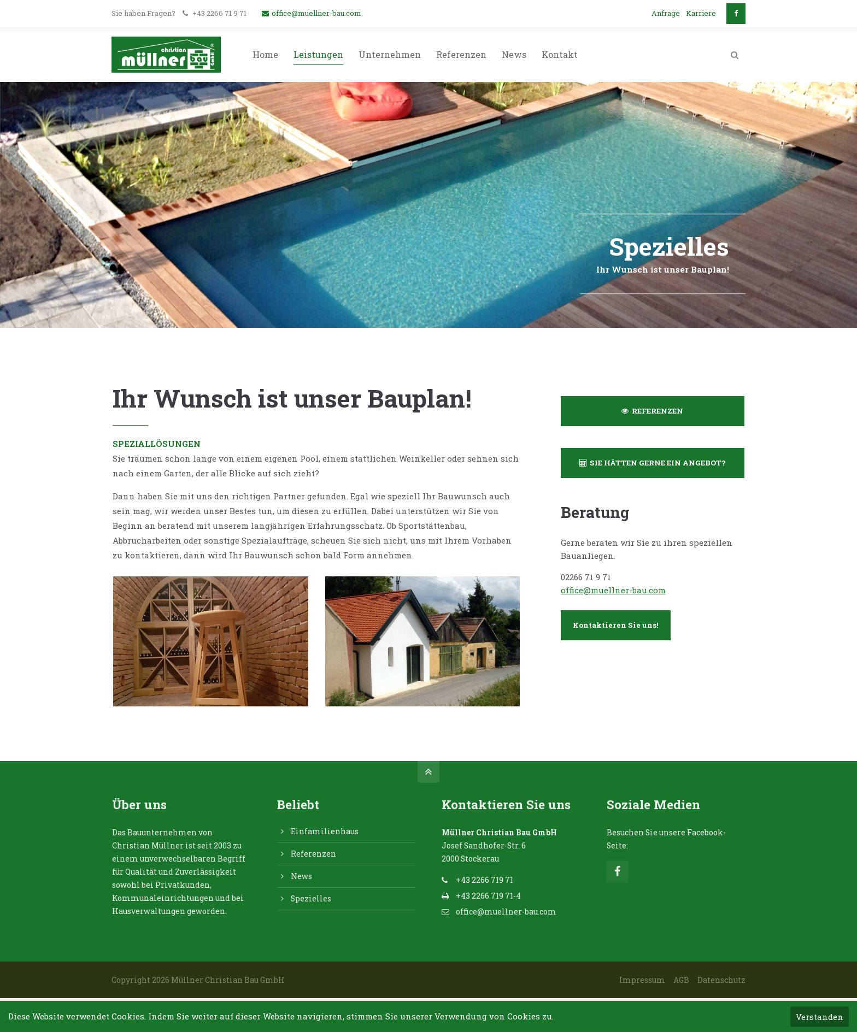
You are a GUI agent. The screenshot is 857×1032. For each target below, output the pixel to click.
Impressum (642, 980)
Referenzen (313, 853)
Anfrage (665, 13)
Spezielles (311, 898)
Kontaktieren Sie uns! (616, 625)
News (301, 876)
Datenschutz (721, 980)
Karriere (701, 13)
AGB (681, 980)
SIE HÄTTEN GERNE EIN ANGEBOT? (652, 463)
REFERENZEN (652, 411)
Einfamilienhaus (325, 831)
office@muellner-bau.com (311, 13)
